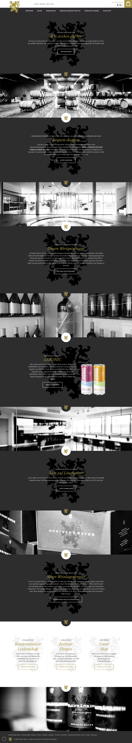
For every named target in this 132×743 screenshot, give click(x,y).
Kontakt (107, 11)
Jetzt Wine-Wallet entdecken (66, 599)
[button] (4, 739)
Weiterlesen (66, 51)
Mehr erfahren (52, 385)
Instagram (51, 735)
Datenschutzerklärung (74, 735)
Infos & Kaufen (104, 667)
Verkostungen (91, 11)
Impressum (94, 735)
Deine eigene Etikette (70, 11)
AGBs (83, 735)
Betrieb (29, 11)
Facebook (44, 735)
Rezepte (33, 735)
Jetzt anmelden (66, 488)
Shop (39, 11)
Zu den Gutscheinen (66, 271)
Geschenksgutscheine (14, 735)
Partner (39, 735)
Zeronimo (51, 11)
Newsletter (64, 735)
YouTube (57, 735)
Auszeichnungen (25, 735)
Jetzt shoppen (66, 160)
